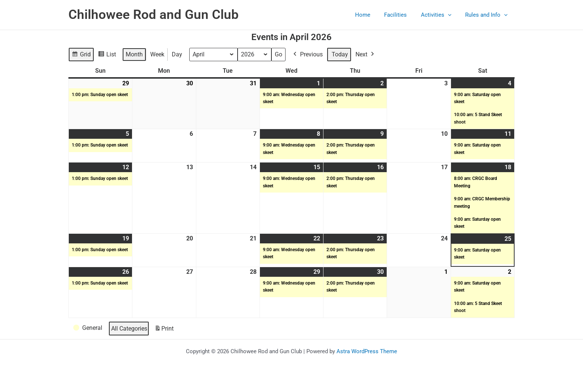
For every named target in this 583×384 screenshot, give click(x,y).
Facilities (402, 15)
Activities (440, 15)
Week (157, 54)
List (107, 55)
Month (134, 54)
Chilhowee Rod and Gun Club (153, 14)
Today (340, 54)
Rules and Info (488, 15)
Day (177, 54)
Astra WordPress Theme (366, 351)
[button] (451, 15)
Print (164, 330)
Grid (81, 55)
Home (372, 15)
